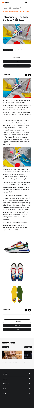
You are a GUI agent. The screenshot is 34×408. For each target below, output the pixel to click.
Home (5, 8)
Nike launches (14, 8)
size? (17, 61)
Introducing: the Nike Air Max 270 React (16, 12)
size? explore (29, 347)
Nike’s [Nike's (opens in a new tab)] (13, 100)
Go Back (17, 66)
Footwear (5, 347)
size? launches (19, 50)
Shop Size (17, 325)
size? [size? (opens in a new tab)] (24, 225)
